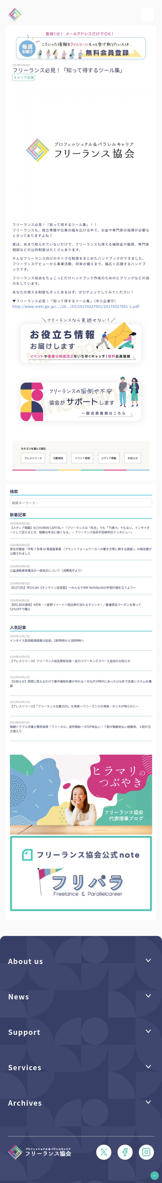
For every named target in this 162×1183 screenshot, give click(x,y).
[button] (154, 1175)
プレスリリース (33, 458)
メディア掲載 (108, 458)
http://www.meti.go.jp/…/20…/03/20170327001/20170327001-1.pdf (75, 306)
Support (24, 1032)
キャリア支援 (24, 77)
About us (25, 961)
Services (25, 1067)
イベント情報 (82, 458)
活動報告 (58, 458)
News (18, 996)
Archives (25, 1102)
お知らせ (133, 458)
